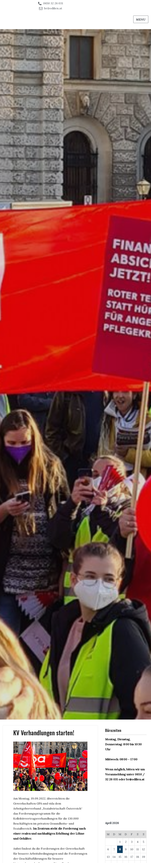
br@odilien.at (53, 8)
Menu (141, 19)
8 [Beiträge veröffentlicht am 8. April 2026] (120, 849)
